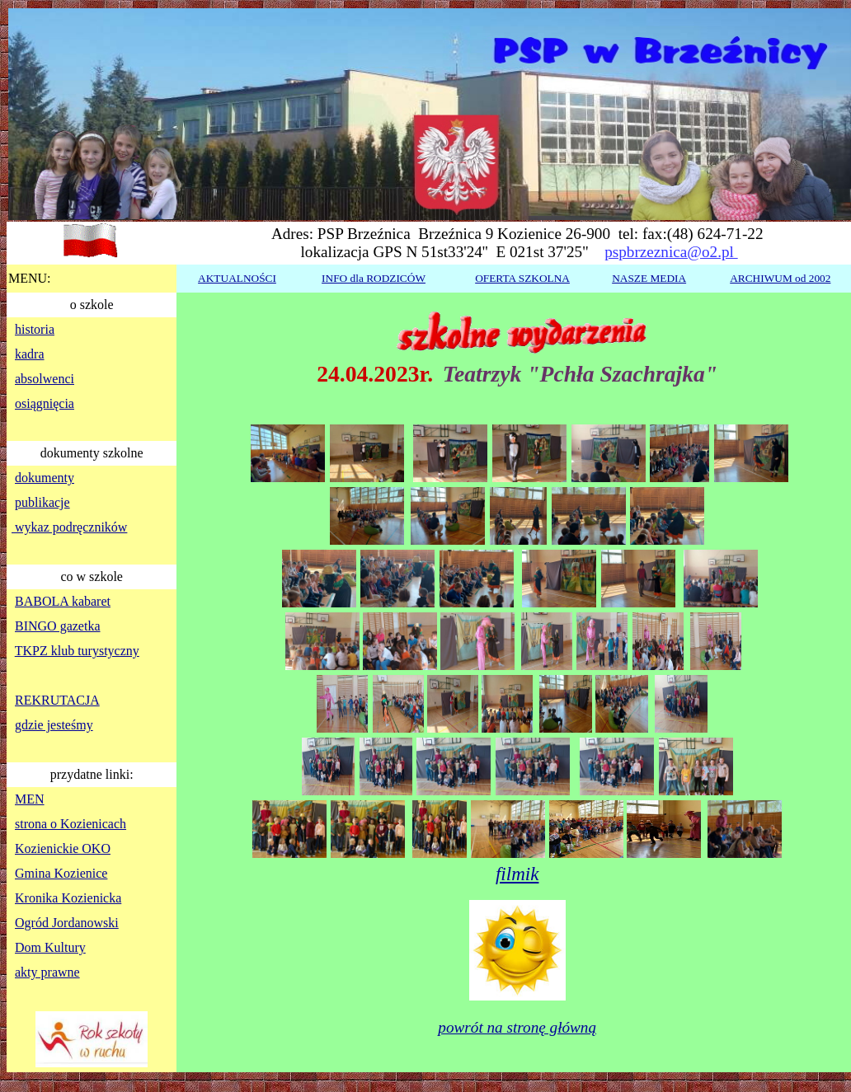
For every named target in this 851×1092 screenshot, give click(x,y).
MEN (30, 799)
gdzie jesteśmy (54, 725)
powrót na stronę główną (517, 1027)
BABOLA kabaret (62, 601)
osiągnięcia (44, 403)
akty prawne (47, 972)
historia (34, 329)
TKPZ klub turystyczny (77, 651)
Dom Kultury (50, 947)
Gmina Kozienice (61, 873)
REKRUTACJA (57, 700)
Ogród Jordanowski (67, 923)
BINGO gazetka (58, 626)
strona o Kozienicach (70, 824)
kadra (30, 354)
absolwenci (44, 379)
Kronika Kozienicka (68, 898)
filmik (517, 873)
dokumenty (44, 478)
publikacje (42, 502)
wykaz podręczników (69, 527)
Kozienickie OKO (62, 848)
